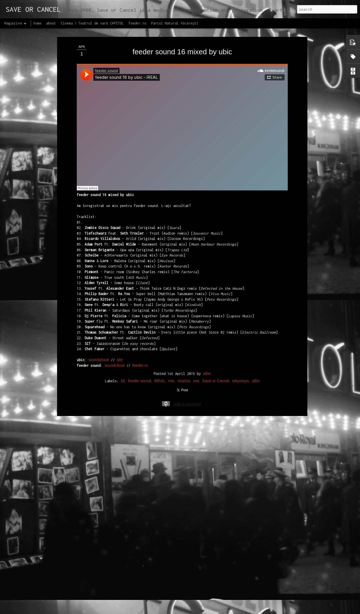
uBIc (207, 373)
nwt (196, 381)
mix (171, 381)
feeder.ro (140, 365)
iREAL (159, 381)
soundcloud (99, 359)
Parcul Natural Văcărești (174, 23)
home (37, 23)
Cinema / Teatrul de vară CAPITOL (92, 23)
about (51, 23)
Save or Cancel (215, 381)
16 (123, 381)
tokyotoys (240, 381)
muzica (183, 381)
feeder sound (139, 381)
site (120, 359)
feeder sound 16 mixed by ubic (182, 52)
